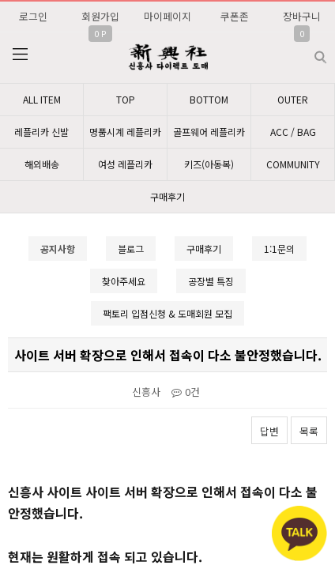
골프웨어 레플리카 (209, 131)
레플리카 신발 (41, 131)
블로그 (131, 248)
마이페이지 (167, 16)
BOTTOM (209, 99)
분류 (20, 54)
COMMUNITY (293, 164)
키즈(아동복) (209, 164)
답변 (269, 431)
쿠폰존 (234, 16)
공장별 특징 (211, 281)
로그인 (33, 16)
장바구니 (302, 16)
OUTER (292, 99)
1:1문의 (279, 248)
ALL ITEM (42, 99)
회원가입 (100, 16)
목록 (308, 431)
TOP (125, 99)
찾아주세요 (123, 281)
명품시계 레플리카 (125, 131)
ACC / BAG (293, 131)
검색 (307, 51)
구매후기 (167, 196)
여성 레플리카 (125, 164)
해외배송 (41, 164)
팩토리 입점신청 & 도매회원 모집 (167, 313)
